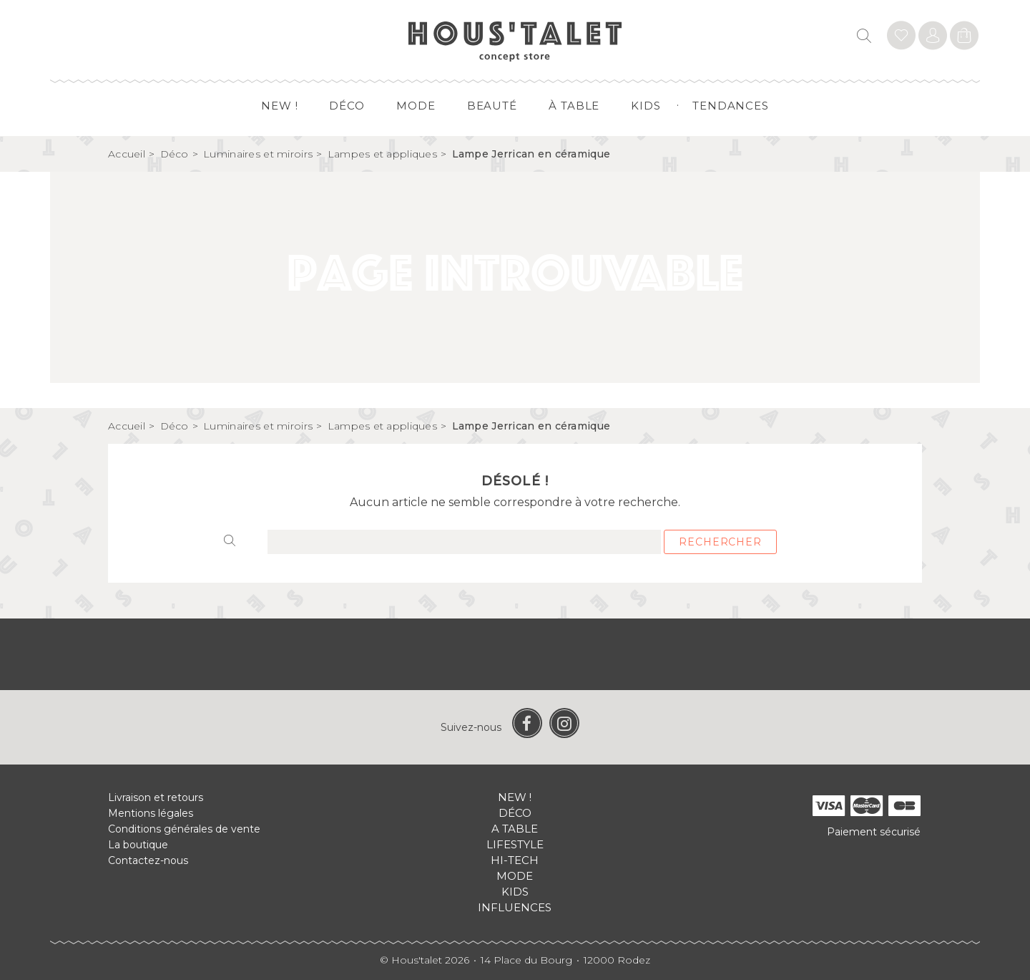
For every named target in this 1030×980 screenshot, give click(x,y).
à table (574, 105)
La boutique (138, 844)
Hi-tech (515, 860)
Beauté (492, 105)
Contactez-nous (148, 860)
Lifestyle (515, 844)
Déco (347, 105)
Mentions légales (150, 813)
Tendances (730, 105)
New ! (279, 105)
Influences (514, 907)
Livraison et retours (155, 797)
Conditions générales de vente (184, 829)
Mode (416, 105)
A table (514, 828)
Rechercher (720, 541)
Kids (646, 105)
